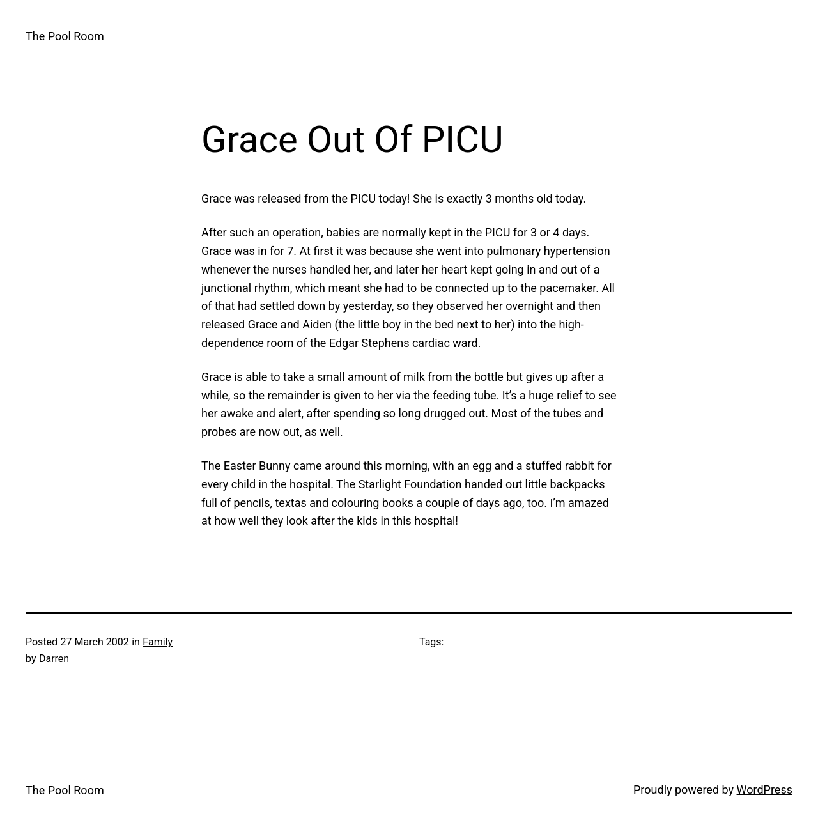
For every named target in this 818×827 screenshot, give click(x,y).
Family (158, 642)
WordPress (764, 789)
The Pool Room (65, 36)
